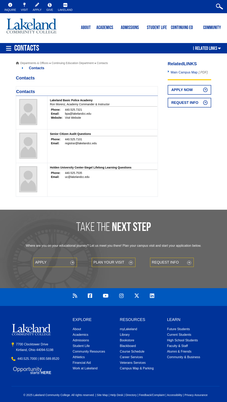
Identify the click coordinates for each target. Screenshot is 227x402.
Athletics (79, 357)
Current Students (179, 334)
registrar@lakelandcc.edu (81, 143)
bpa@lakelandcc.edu (78, 113)
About (77, 329)
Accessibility (174, 395)
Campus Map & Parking (137, 368)
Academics (80, 334)
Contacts (102, 63)
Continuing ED (182, 27)
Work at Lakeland (85, 368)
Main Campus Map (184, 72)
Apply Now (182, 90)
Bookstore (127, 340)
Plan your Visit (109, 262)
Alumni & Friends (179, 351)
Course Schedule (132, 351)
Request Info (184, 103)
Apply (40, 262)
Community (212, 27)
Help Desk (116, 395)
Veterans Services (133, 362)
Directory (131, 395)
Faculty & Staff (177, 346)
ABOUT (86, 27)
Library (125, 334)
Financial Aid (82, 362)
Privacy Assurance (196, 395)
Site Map (102, 395)
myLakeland (31, 27)
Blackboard (128, 346)
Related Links (206, 48)
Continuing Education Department (72, 63)
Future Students (178, 329)
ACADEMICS (104, 27)
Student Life (157, 27)
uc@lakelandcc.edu (77, 176)
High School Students (182, 340)
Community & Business (183, 357)
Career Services (131, 357)
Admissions (130, 27)
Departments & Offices (34, 63)
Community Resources (89, 351)
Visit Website (73, 117)
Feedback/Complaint (151, 395)
